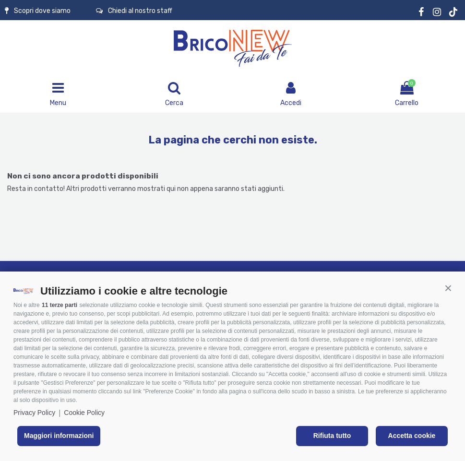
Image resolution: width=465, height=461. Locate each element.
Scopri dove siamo (38, 11)
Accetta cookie (412, 435)
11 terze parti (59, 305)
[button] (448, 288)
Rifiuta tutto (332, 435)
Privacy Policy (34, 412)
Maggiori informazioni (59, 435)
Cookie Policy (84, 412)
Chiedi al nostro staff (134, 11)
